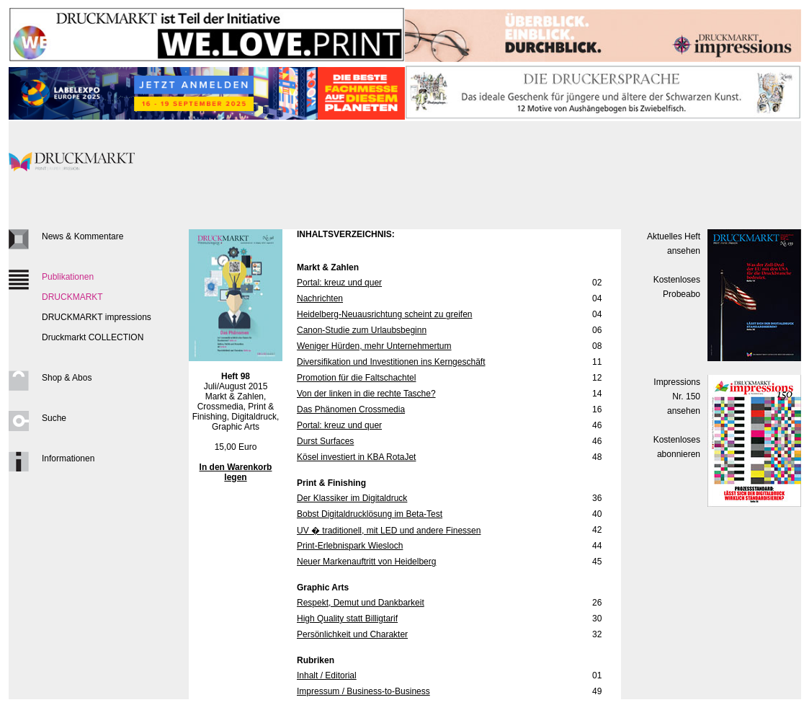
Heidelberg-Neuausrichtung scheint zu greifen (384, 314)
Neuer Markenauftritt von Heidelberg (366, 562)
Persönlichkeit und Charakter (352, 634)
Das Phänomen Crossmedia (351, 409)
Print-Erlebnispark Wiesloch (350, 546)
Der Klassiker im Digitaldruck (352, 498)
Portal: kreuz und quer (339, 283)
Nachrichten (320, 298)
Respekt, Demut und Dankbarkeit (360, 603)
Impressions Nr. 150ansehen (676, 396)
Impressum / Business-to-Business (363, 691)
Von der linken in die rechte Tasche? (366, 394)
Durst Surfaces (325, 441)
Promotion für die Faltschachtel (356, 378)
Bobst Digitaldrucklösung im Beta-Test (369, 514)
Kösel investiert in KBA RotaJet (356, 457)
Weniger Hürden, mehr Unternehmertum (374, 346)
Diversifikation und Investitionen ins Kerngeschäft (391, 362)
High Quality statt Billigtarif (347, 618)
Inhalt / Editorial (327, 675)
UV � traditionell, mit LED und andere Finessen (389, 531)
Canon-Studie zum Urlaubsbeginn (361, 330)
